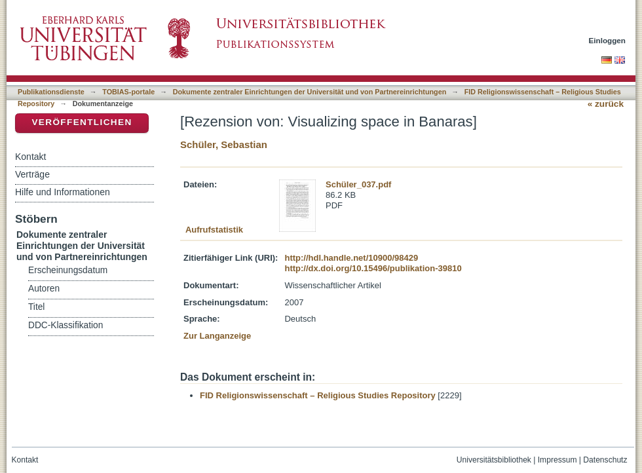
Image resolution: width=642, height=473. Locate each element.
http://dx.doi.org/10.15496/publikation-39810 (372, 268)
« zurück (606, 104)
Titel (36, 307)
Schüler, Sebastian (223, 144)
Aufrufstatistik (214, 230)
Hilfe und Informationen (62, 192)
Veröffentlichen (81, 122)
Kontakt (30, 156)
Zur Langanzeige (217, 336)
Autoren (44, 288)
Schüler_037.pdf (358, 184)
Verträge (32, 174)
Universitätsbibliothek (494, 459)
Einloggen (607, 40)
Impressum (557, 459)
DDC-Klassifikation (65, 325)
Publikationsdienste (51, 92)
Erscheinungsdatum (67, 270)
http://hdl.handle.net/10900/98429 (351, 258)
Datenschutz (605, 459)
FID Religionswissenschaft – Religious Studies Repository (318, 395)
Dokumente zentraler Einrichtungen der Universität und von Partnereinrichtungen (310, 92)
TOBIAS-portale (128, 92)
